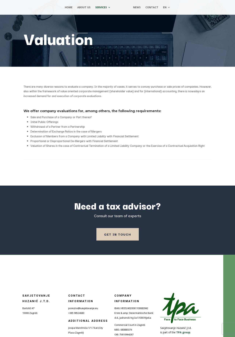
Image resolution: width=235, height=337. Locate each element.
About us (85, 7)
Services (102, 7)
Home (70, 7)
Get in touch (117, 234)
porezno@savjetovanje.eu (83, 308)
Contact (150, 7)
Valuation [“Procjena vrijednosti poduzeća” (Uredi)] (58, 38)
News (136, 7)
